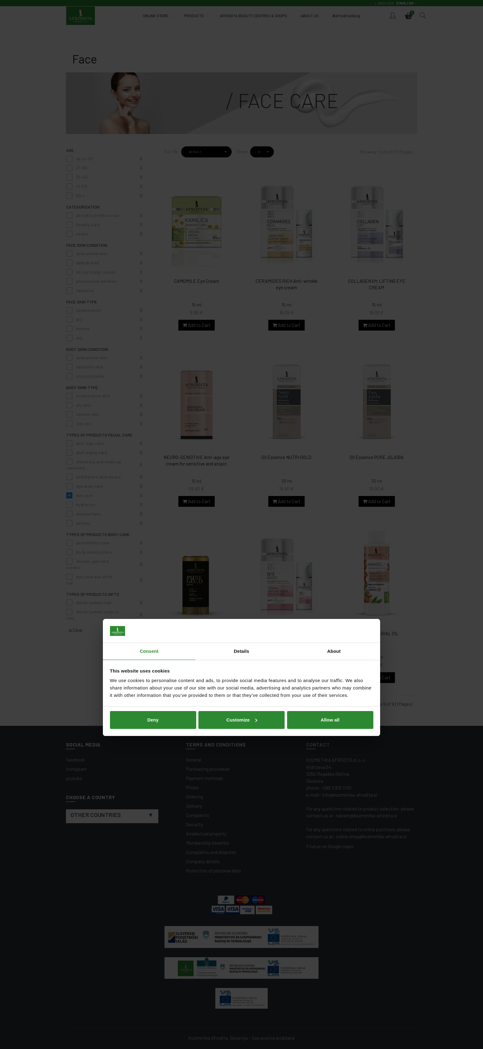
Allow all (330, 566)
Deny (153, 566)
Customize (241, 566)
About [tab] (334, 498)
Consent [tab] (149, 498)
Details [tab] (241, 498)
